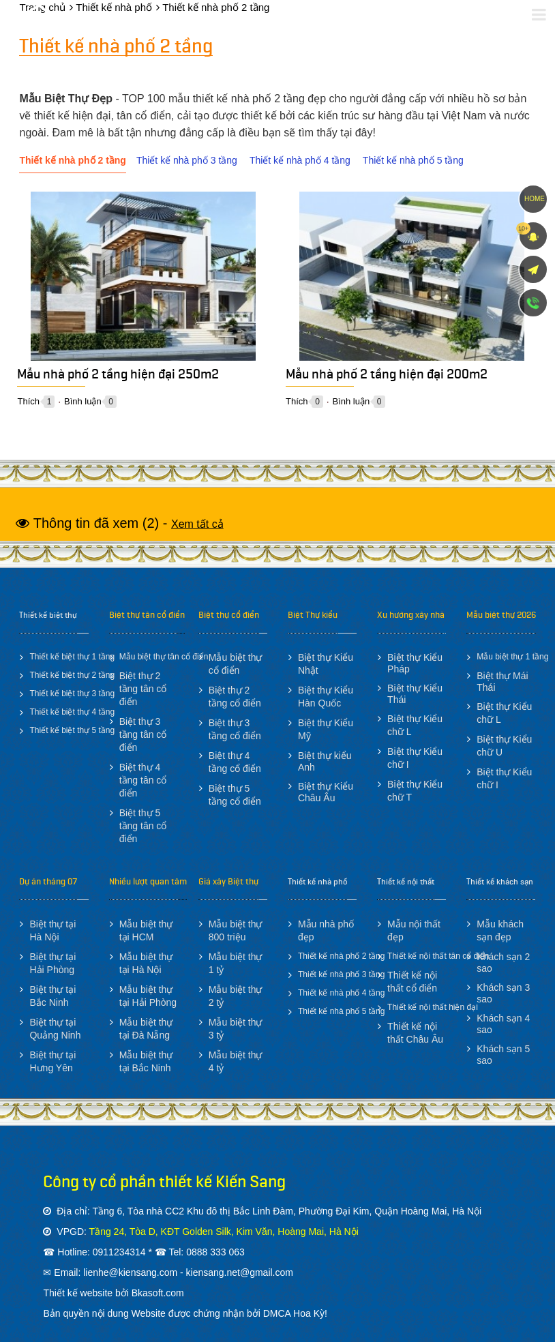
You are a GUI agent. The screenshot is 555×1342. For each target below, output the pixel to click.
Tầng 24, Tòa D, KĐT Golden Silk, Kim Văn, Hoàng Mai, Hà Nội (224, 1231)
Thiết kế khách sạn (499, 881)
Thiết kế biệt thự (48, 615)
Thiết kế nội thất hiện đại (432, 1007)
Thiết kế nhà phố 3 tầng (186, 160)
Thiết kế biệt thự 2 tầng (72, 675)
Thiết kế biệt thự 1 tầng (72, 656)
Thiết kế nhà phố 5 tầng (413, 160)
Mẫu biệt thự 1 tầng (512, 656)
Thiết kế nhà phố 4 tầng (300, 160)
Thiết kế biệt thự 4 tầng (72, 712)
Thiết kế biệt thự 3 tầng (72, 693)
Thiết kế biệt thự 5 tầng (72, 730)
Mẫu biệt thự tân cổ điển (164, 656)
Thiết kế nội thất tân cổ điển (438, 956)
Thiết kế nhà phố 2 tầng (72, 160)
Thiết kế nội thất (405, 881)
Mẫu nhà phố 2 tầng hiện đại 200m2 (386, 377)
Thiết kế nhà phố (317, 881)
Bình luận (83, 401)
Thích (28, 401)
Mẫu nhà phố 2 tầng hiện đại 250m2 (118, 377)
